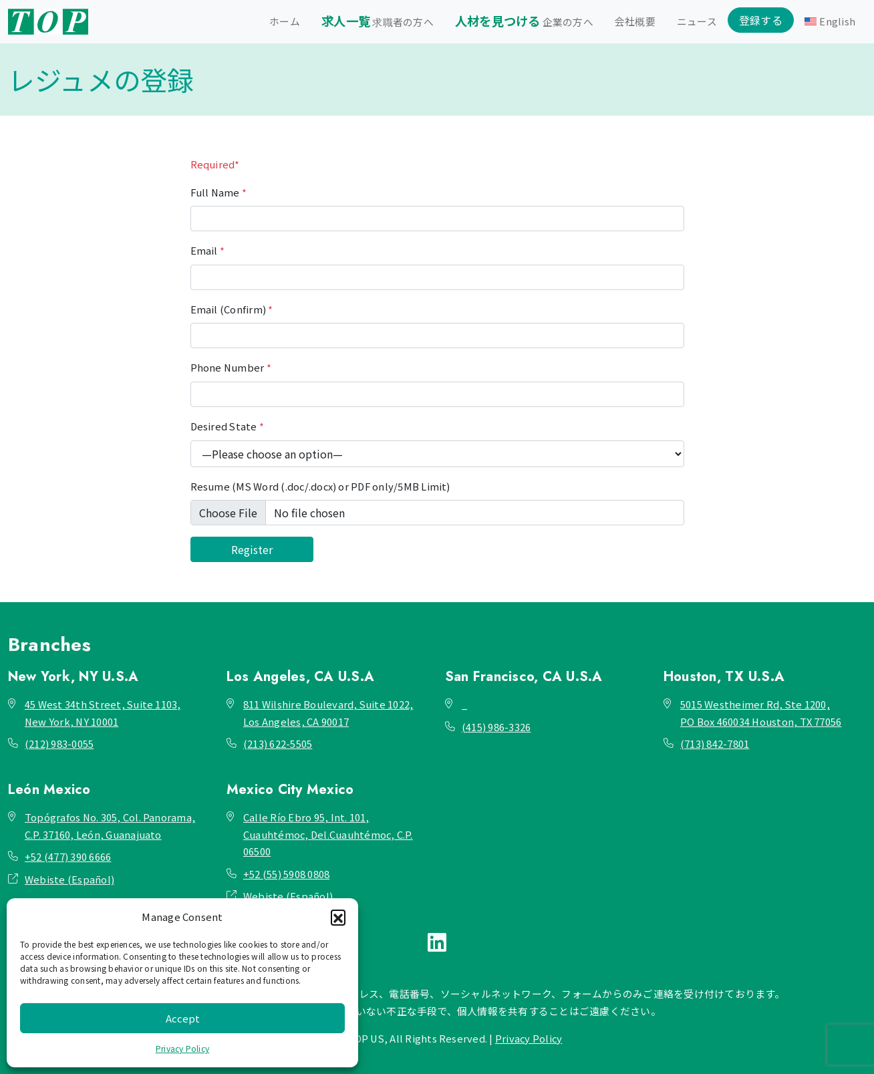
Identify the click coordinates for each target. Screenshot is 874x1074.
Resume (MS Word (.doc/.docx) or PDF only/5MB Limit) (320, 486)
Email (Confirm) (231, 309)
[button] (338, 917)
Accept (183, 1018)
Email (207, 250)
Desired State (227, 426)
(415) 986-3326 (496, 727)
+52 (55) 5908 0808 (286, 874)
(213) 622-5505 (277, 743)
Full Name (218, 192)
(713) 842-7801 (714, 743)
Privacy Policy (182, 1048)
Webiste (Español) (69, 879)
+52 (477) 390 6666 (68, 856)
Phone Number (230, 367)
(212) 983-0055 (59, 743)
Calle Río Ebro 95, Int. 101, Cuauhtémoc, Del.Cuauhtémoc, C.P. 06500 (328, 834)
